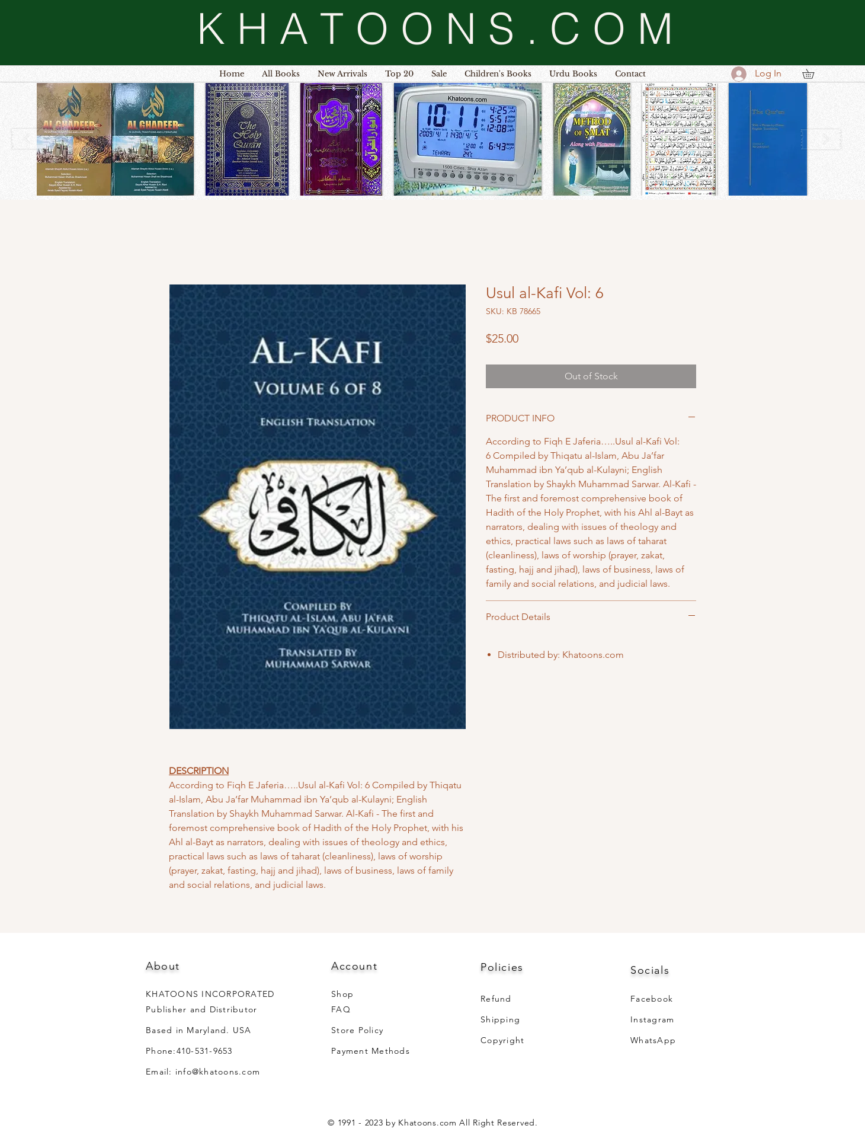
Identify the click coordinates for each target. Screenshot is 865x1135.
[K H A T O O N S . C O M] (435, 28)
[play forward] (821, 139)
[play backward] (32, 139)
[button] (115, 139)
